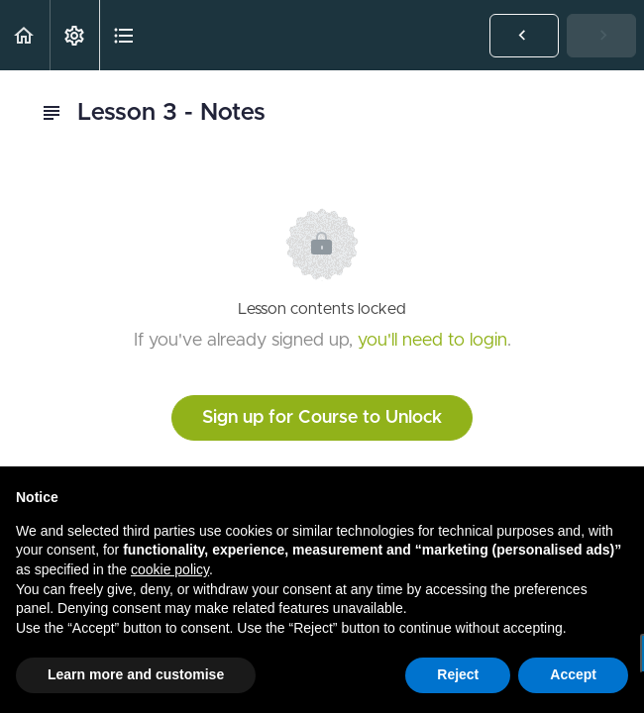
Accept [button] (573, 674)
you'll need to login (432, 341)
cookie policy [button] (170, 569)
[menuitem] (74, 35)
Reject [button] (458, 674)
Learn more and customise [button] (136, 674)
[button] (25, 35)
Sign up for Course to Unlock (322, 418)
